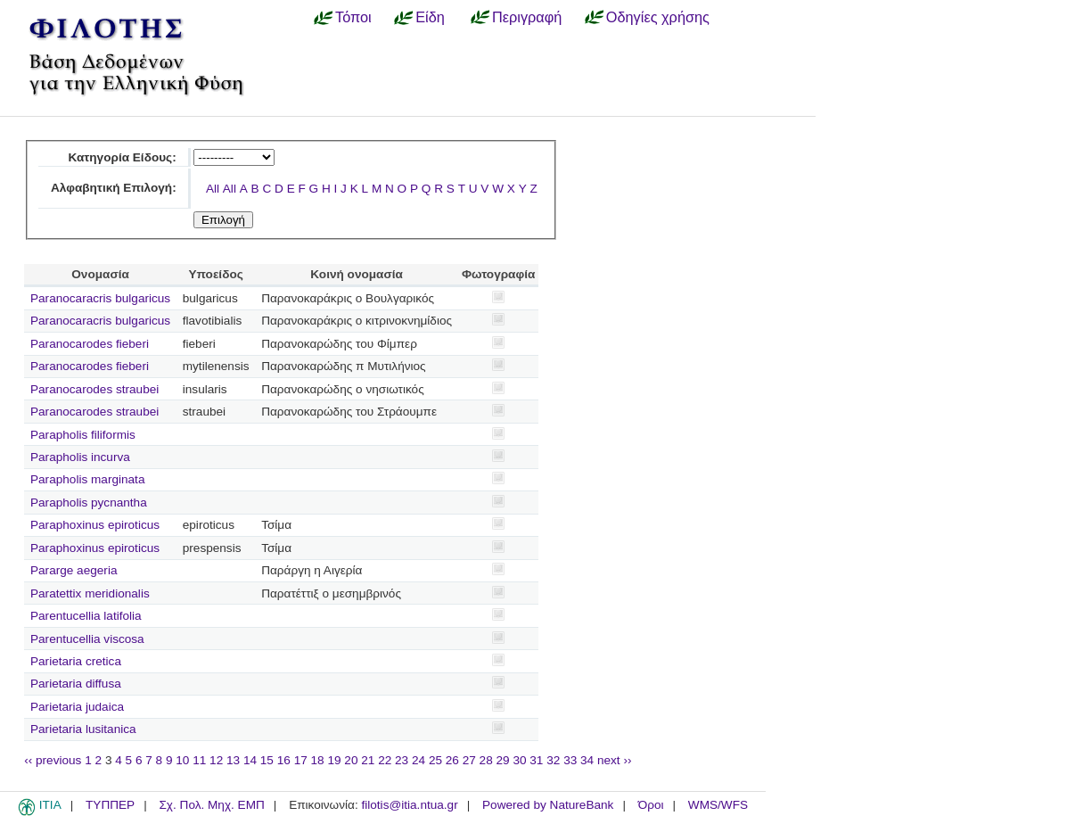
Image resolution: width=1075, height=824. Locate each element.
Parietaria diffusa (75, 683)
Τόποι (353, 17)
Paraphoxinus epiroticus (95, 524)
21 (367, 760)
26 (452, 760)
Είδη (430, 17)
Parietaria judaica (77, 706)
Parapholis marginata (87, 479)
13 (233, 760)
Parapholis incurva (80, 457)
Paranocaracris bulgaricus (100, 298)
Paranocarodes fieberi (89, 343)
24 (418, 760)
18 (317, 760)
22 (384, 760)
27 (469, 760)
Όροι (651, 805)
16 (284, 760)
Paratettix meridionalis (90, 593)
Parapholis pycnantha (88, 502)
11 (199, 760)
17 (301, 760)
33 (570, 760)
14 (250, 760)
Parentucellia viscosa (87, 639)
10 (182, 760)
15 (267, 760)
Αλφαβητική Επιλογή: (113, 187)
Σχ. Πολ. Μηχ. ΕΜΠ (211, 805)
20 (350, 760)
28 (486, 760)
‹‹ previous (52, 760)
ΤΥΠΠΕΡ (110, 805)
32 (553, 760)
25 (435, 760)
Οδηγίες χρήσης (658, 17)
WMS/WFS (718, 805)
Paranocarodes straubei (94, 389)
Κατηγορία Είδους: (122, 157)
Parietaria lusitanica (83, 729)
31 (536, 760)
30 (519, 760)
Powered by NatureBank (547, 805)
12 (216, 760)
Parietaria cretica (75, 661)
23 (401, 760)
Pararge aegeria (74, 570)
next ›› (614, 760)
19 (334, 760)
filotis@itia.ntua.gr (409, 805)
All (212, 188)
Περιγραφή (527, 17)
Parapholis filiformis (82, 434)
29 (503, 760)
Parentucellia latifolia (86, 615)
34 (587, 760)
